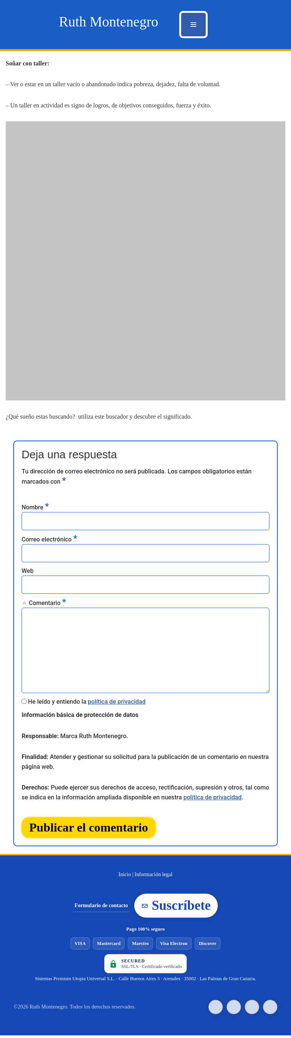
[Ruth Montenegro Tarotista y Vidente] (108, 22)
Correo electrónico (49, 539)
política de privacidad (117, 702)
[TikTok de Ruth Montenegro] (215, 1009)
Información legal (153, 877)
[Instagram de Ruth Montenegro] (270, 1009)
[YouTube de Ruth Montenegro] (252, 1009)
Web (27, 571)
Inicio (125, 877)
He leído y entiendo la (87, 702)
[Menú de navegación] (193, 24)
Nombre (35, 507)
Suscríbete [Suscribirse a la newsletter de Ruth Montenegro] (176, 908)
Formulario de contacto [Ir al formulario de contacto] (101, 908)
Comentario (47, 603)
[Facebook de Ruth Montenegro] (234, 1009)
